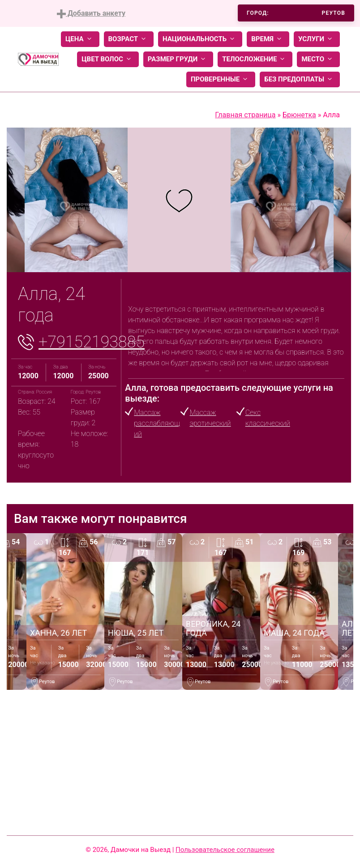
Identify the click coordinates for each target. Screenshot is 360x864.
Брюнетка (299, 115)
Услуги (316, 39)
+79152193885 (92, 342)
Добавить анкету (91, 13)
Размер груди (178, 59)
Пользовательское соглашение (225, 850)
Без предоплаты (299, 79)
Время (268, 39)
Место (318, 59)
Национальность (200, 39)
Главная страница (245, 115)
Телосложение (255, 59)
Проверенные (221, 79)
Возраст (128, 39)
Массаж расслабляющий (157, 423)
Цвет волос (107, 59)
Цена (80, 39)
